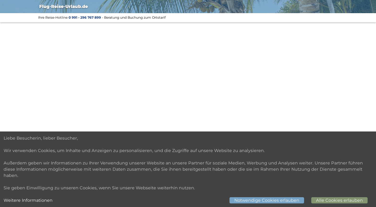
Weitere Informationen (28, 200)
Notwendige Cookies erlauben (266, 200)
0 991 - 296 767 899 (85, 17)
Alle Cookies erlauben (339, 200)
